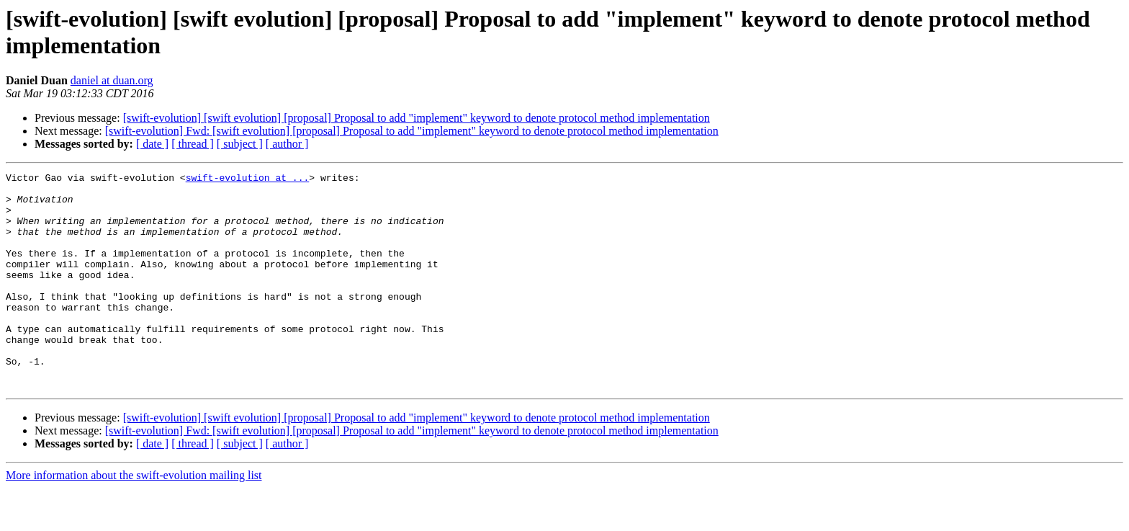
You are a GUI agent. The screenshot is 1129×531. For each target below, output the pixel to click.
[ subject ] (240, 144)
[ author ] (287, 144)
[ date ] (152, 144)
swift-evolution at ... (248, 179)
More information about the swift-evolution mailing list (134, 518)
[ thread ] (192, 144)
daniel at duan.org (112, 80)
